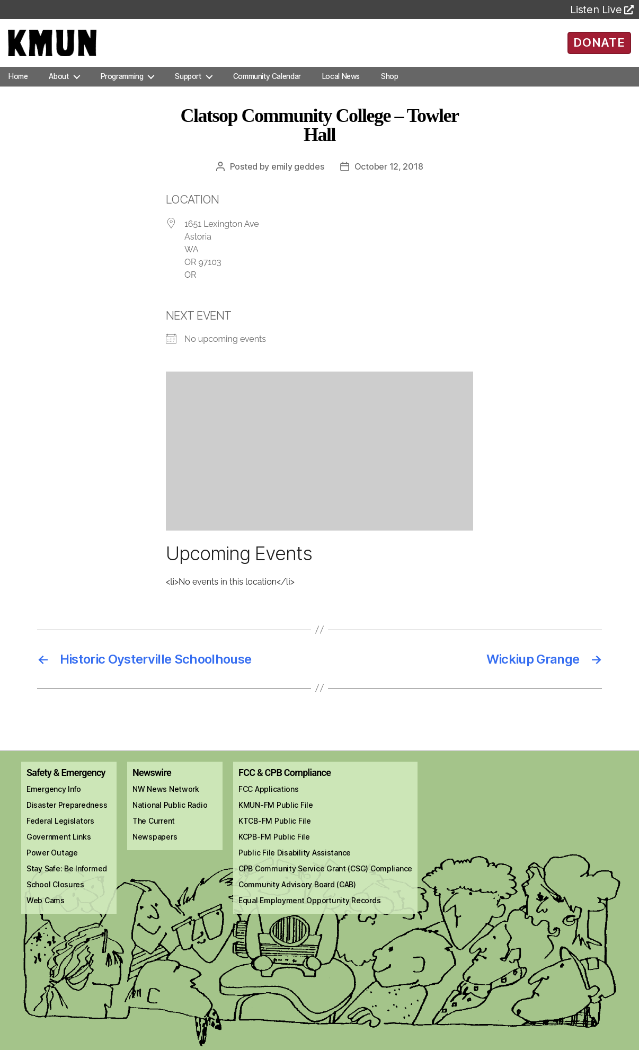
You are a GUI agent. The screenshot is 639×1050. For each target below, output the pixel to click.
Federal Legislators (60, 831)
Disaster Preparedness (66, 815)
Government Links (58, 847)
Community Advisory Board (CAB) (297, 894)
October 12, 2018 (388, 177)
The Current (153, 831)
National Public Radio (169, 815)
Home (18, 87)
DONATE (599, 48)
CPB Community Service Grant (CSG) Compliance (325, 879)
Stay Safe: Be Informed (66, 879)
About (58, 87)
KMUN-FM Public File (275, 815)
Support (188, 87)
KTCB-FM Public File (274, 831)
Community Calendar (267, 87)
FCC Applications (268, 799)
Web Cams (45, 910)
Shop (389, 87)
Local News (341, 87)
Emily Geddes (297, 177)
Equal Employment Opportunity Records (309, 910)
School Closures (55, 894)
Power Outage (52, 863)
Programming (122, 87)
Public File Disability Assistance (294, 863)
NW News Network (165, 799)
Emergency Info (53, 799)
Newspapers (154, 847)
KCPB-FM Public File (274, 847)
